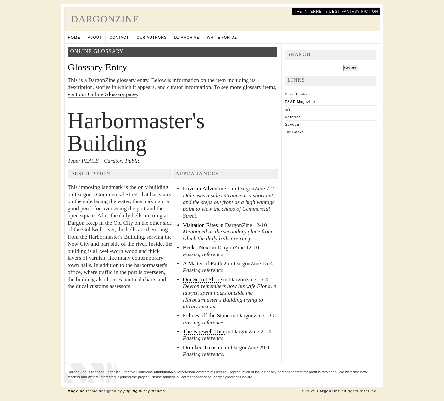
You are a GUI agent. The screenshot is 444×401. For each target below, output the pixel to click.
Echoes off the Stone (207, 315)
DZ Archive (186, 37)
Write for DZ (222, 37)
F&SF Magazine (300, 102)
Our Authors (152, 37)
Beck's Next (197, 247)
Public (132, 161)
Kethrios (293, 117)
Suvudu (292, 124)
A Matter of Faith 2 (205, 263)
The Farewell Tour (204, 331)
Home (74, 37)
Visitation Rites (201, 225)
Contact (119, 37)
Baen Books (296, 94)
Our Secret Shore (203, 279)
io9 (288, 109)
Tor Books (294, 132)
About (95, 37)
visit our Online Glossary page (102, 94)
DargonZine (105, 18)
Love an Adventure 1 (207, 188)
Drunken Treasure (204, 347)
